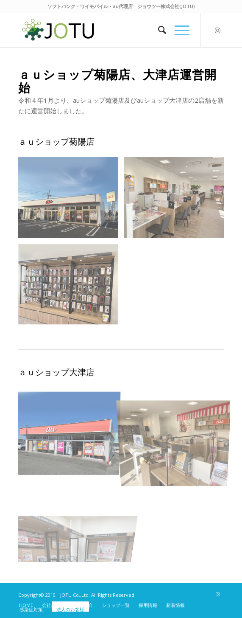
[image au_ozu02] (177, 431)
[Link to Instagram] (217, 30)
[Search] (158, 30)
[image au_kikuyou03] (71, 287)
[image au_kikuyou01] (71, 200)
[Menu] (177, 30)
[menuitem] (158, 30)
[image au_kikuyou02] (177, 200)
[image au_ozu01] (71, 431)
